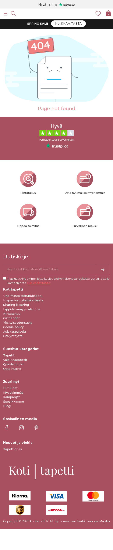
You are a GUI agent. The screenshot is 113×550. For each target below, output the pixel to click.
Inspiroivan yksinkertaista (23, 300)
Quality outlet (13, 364)
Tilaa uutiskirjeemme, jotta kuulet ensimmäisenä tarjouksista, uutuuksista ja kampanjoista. (58, 281)
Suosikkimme (13, 401)
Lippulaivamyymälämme (21, 309)
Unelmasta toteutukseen (22, 296)
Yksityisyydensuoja (17, 323)
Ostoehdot (11, 318)
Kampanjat (11, 397)
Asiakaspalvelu (14, 331)
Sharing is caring (16, 305)
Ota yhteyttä (12, 336)
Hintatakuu (11, 314)
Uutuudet (10, 388)
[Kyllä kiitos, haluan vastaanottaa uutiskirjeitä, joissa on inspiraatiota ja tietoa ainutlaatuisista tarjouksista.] (56, 269)
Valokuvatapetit (15, 360)
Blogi (7, 406)
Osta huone (12, 369)
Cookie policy (13, 327)
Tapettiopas (12, 449)
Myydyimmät (13, 393)
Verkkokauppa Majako (93, 521)
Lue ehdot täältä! (39, 283)
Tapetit (8, 355)
